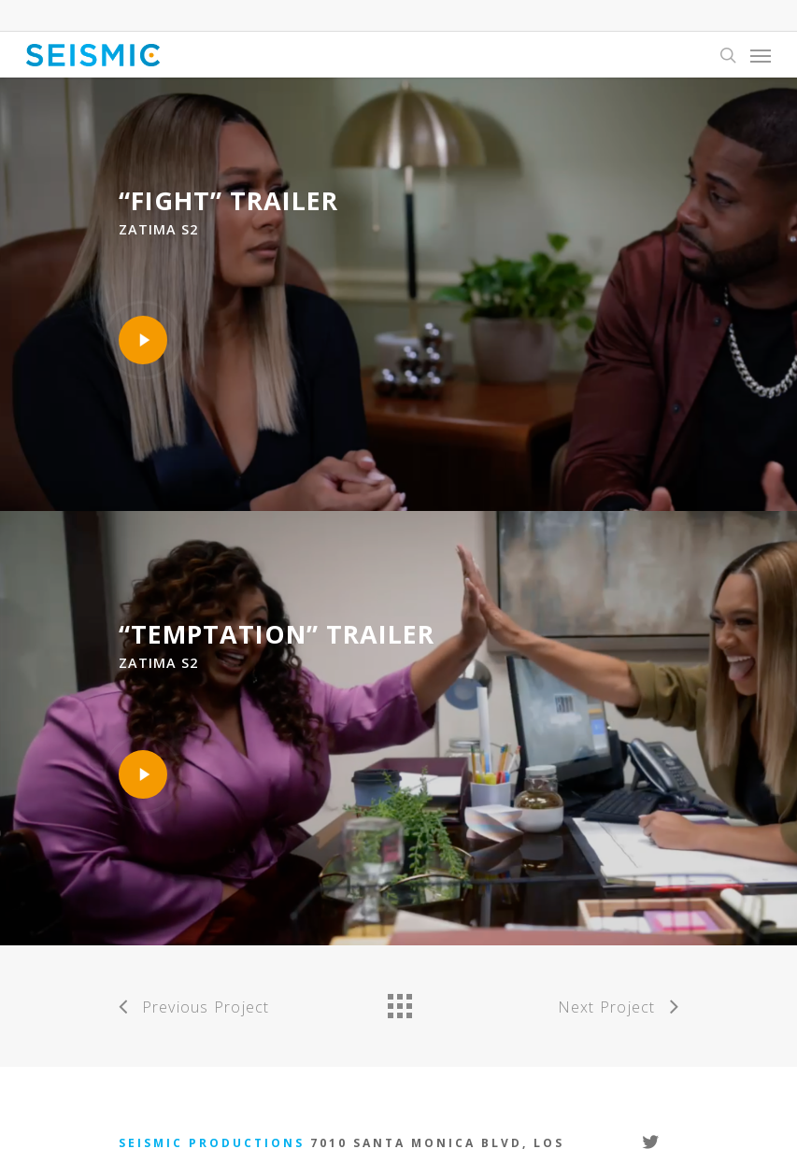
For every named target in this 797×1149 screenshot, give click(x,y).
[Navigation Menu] (760, 55)
